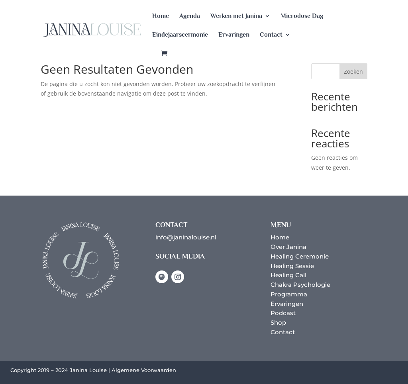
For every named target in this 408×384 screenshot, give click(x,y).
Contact (271, 35)
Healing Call (288, 275)
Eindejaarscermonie (180, 35)
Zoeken (353, 71)
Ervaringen (233, 35)
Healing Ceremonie (300, 256)
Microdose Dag (301, 16)
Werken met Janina (236, 16)
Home (160, 16)
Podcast (283, 313)
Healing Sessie (292, 266)
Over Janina (288, 247)
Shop (278, 322)
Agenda (189, 16)
